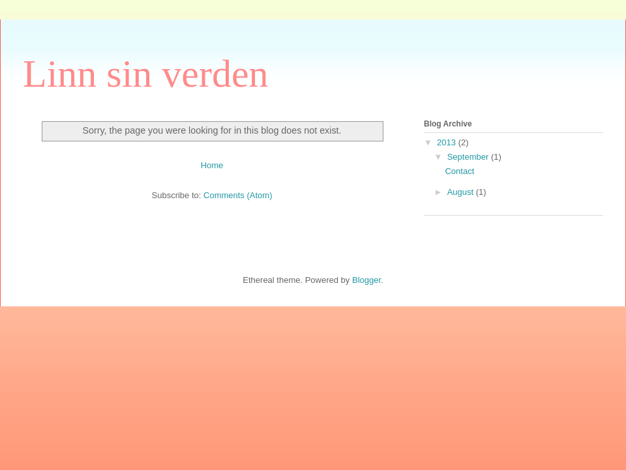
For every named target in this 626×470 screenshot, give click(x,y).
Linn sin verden (146, 73)
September (469, 157)
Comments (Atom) (237, 195)
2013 (447, 142)
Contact (459, 171)
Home (212, 165)
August (461, 192)
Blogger (366, 280)
